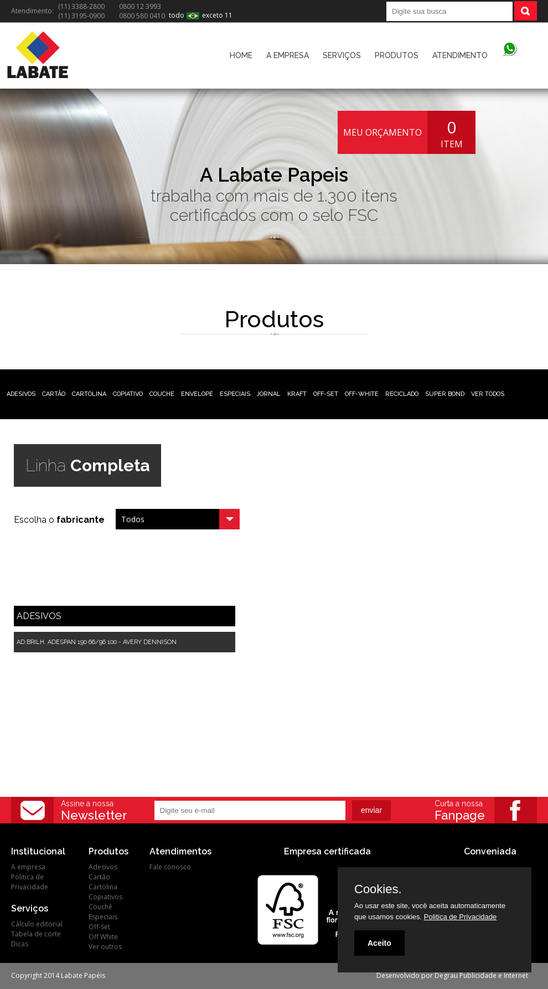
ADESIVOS (21, 394)
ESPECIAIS (235, 394)
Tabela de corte (36, 934)
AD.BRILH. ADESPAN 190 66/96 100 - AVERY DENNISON (97, 642)
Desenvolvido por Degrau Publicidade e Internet (452, 975)
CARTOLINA (89, 394)
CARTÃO (53, 394)
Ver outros (105, 946)
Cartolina (103, 887)
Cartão (99, 877)
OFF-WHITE (362, 394)
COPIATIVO (128, 394)
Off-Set (99, 926)
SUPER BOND (444, 394)
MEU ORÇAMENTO (382, 132)
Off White (103, 936)
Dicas (19, 944)
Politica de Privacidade (29, 882)
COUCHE (161, 394)
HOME (241, 55)
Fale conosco (170, 867)
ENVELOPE (197, 394)
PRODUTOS (396, 55)
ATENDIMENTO (460, 55)
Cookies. (378, 889)
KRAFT (297, 394)
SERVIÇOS (342, 55)
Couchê (100, 906)
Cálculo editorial (37, 924)
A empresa (28, 867)
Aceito (379, 943)
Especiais (103, 916)
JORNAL (269, 394)
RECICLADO (401, 394)
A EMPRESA (287, 55)
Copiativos (105, 897)
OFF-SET (325, 394)
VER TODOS (487, 394)
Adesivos (103, 867)
